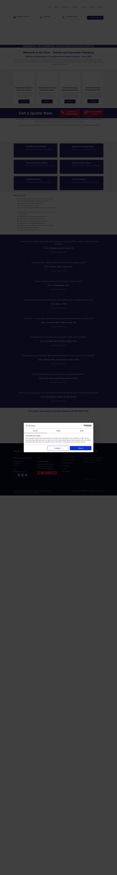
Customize (58, 448)
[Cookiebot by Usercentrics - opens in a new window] (85, 425)
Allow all (80, 448)
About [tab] (81, 430)
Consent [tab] (35, 430)
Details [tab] (58, 430)
